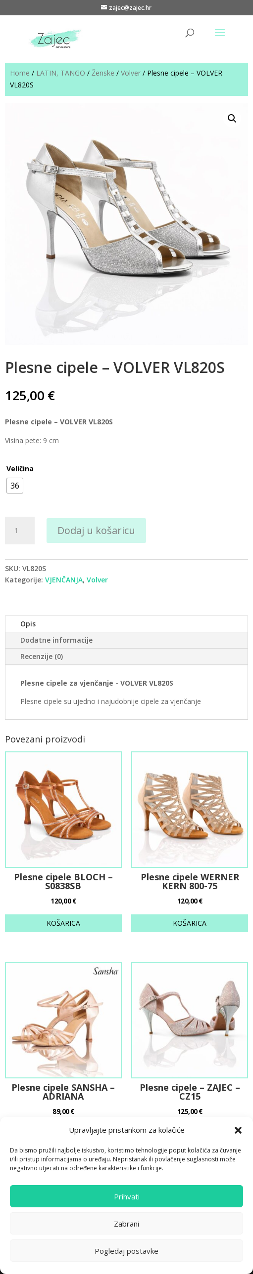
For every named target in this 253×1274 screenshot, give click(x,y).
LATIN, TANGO (60, 73)
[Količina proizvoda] (20, 530)
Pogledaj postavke (126, 1251)
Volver (131, 73)
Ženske (103, 73)
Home (20, 73)
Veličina (20, 468)
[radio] (15, 485)
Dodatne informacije (56, 640)
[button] (238, 1130)
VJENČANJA (64, 579)
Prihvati (127, 1196)
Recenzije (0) (41, 656)
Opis (28, 623)
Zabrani (126, 1224)
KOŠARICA (63, 923)
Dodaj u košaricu (96, 530)
